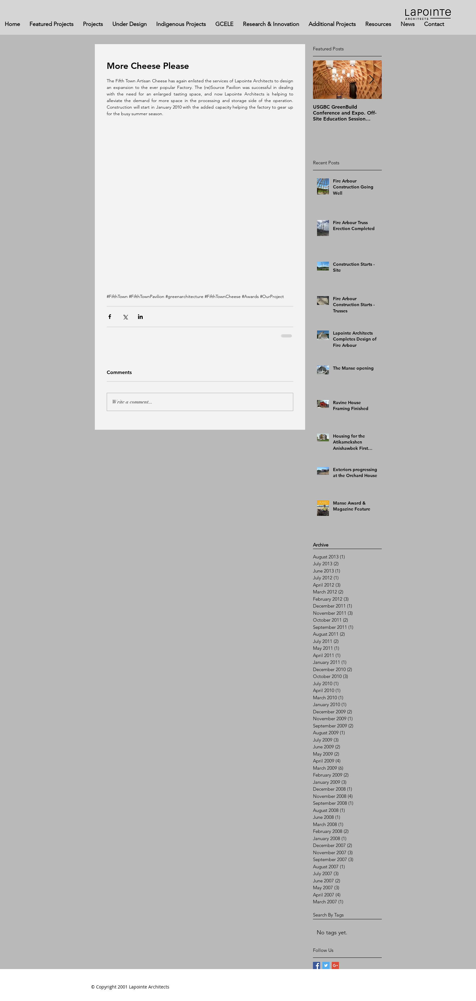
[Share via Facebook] (110, 317)
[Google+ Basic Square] (335, 965)
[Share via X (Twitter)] (125, 317)
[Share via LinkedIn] (140, 317)
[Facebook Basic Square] (316, 965)
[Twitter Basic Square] (326, 965)
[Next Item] (372, 80)
